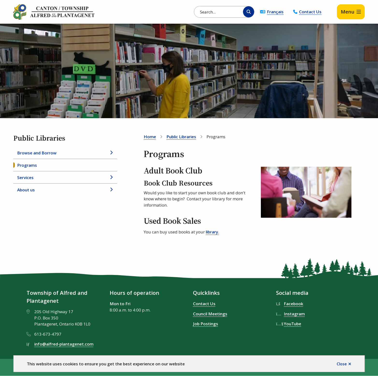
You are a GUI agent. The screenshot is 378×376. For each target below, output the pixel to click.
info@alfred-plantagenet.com (63, 344)
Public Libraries (181, 136)
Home (150, 136)
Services (25, 177)
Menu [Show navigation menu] (347, 11)
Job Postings (205, 323)
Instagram (294, 314)
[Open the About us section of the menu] (111, 190)
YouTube (292, 323)
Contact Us (310, 11)
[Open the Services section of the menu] (111, 177)
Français (275, 11)
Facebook (293, 303)
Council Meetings (210, 314)
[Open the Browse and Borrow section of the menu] (111, 153)
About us (26, 190)
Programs (27, 165)
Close (342, 364)
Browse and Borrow (37, 153)
